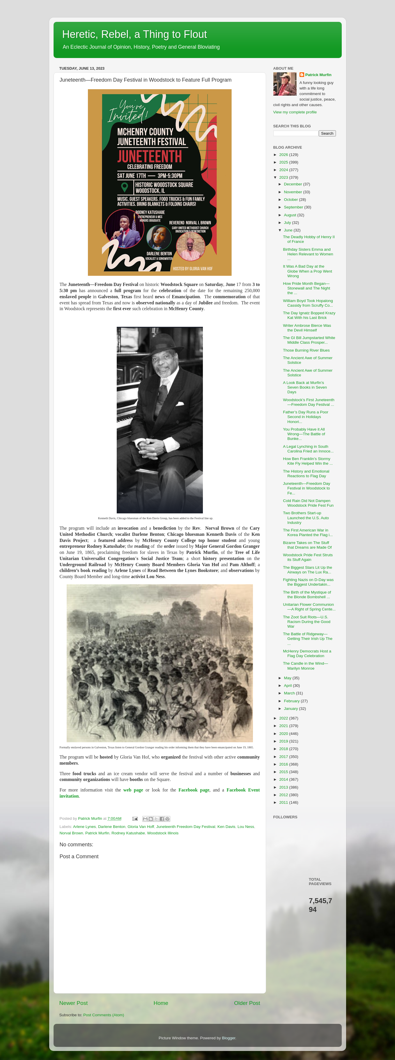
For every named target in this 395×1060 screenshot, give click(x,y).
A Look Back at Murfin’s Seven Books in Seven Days (305, 387)
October (291, 199)
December (293, 184)
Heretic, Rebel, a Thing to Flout (134, 34)
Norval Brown (71, 833)
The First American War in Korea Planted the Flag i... (308, 532)
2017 (284, 756)
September (294, 207)
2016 (284, 764)
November (293, 192)
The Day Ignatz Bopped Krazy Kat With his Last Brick (309, 315)
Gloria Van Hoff (140, 826)
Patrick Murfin (97, 833)
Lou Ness (246, 826)
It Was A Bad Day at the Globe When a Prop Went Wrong (307, 271)
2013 (284, 787)
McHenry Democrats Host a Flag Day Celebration (307, 653)
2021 (284, 726)
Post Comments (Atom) (103, 1015)
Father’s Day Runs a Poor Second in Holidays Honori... (305, 417)
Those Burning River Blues (306, 350)
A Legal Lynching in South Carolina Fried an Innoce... (308, 448)
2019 (284, 741)
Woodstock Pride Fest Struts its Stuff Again (308, 557)
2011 (284, 802)
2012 (284, 795)
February (292, 701)
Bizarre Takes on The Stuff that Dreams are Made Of (307, 545)
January (291, 708)
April (288, 685)
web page (133, 789)
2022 (284, 718)
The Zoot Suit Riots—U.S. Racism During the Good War (306, 622)
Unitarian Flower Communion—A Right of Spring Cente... (309, 606)
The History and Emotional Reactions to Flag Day (306, 473)
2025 (284, 162)
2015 (284, 772)
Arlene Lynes (84, 826)
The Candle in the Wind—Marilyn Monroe (305, 665)
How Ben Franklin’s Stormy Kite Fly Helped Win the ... (308, 461)
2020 (284, 733)
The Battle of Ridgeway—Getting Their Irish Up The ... (307, 638)
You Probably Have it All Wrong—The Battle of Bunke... (304, 434)
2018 (284, 749)
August (290, 215)
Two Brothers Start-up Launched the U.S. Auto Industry (306, 517)
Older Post (247, 1003)
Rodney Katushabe (128, 833)
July (288, 222)
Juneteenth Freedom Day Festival (185, 826)
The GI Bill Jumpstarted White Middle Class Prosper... (309, 340)
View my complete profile (295, 112)
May (288, 678)
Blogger (228, 1038)
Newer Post (73, 1003)
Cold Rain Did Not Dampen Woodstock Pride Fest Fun (308, 503)
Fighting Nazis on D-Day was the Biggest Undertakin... (308, 582)
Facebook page (193, 789)
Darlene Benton (111, 826)
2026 (284, 154)
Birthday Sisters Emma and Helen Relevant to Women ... (308, 254)
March (290, 693)
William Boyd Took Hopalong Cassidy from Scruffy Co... (308, 303)
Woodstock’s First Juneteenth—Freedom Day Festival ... (308, 402)
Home (161, 1003)
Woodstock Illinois (162, 833)
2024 (284, 170)
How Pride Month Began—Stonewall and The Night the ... (306, 288)
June (289, 230)
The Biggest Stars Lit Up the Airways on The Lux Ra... (307, 569)
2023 (284, 177)
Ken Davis (226, 826)
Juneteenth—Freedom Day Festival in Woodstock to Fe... (306, 488)
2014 (284, 779)
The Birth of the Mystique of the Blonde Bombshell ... (307, 594)
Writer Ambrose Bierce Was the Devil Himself (307, 327)
